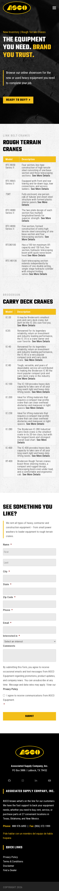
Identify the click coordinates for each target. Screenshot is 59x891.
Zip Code (9, 597)
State (7, 584)
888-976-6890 (18, 826)
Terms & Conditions (13, 861)
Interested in (11, 635)
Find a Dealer (10, 870)
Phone (8, 610)
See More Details (41, 175)
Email (7, 622)
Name (7, 544)
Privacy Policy (10, 689)
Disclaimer (8, 865)
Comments (9, 645)
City (6, 571)
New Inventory (11, 32)
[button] (54, 7)
